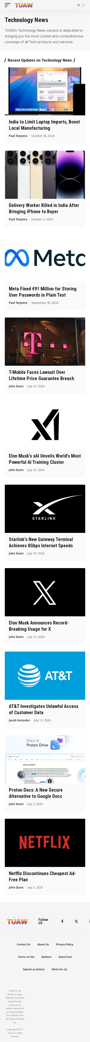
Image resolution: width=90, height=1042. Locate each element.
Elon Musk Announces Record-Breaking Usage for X (39, 626)
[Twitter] (76, 921)
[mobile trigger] (9, 5)
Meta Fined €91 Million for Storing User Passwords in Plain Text (43, 292)
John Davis (16, 386)
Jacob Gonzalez (19, 720)
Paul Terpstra (18, 136)
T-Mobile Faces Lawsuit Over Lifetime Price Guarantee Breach (41, 375)
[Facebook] (62, 921)
